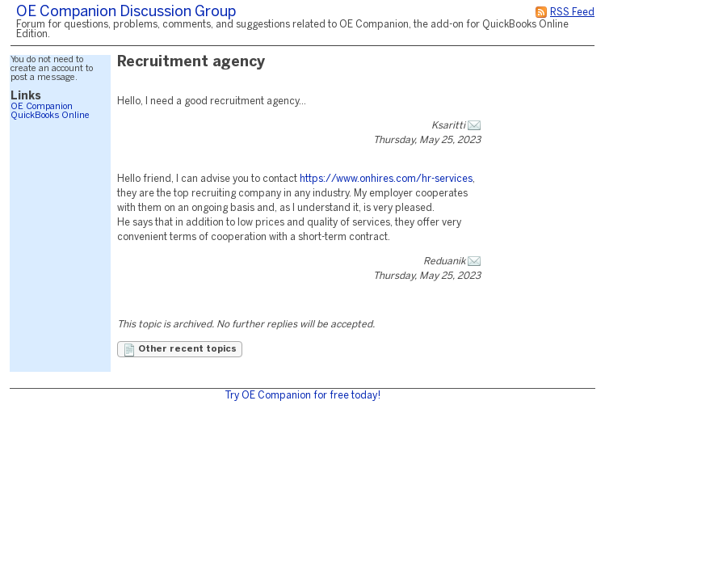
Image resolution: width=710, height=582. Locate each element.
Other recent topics (180, 350)
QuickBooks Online (50, 116)
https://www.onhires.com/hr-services (386, 179)
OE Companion (42, 107)
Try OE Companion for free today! (302, 395)
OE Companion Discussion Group (126, 12)
